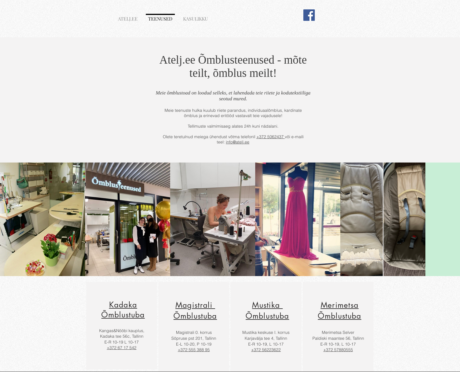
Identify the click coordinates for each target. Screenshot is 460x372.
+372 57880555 (338, 349)
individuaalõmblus (265, 110)
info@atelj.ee (237, 142)
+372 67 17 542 (121, 347)
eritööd (227, 115)
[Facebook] (309, 15)
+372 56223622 (266, 349)
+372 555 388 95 (194, 349)
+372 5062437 (270, 136)
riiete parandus (231, 110)
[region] (121, 325)
